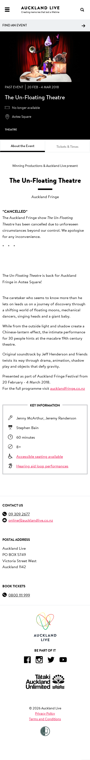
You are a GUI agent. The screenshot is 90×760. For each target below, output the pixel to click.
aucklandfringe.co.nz (67, 388)
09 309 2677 (19, 513)
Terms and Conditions (45, 719)
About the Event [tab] (22, 146)
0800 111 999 (19, 594)
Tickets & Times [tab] (67, 146)
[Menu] (7, 9)
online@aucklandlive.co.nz (30, 520)
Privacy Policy (45, 713)
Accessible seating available (39, 456)
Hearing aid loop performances (42, 465)
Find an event (43, 25)
